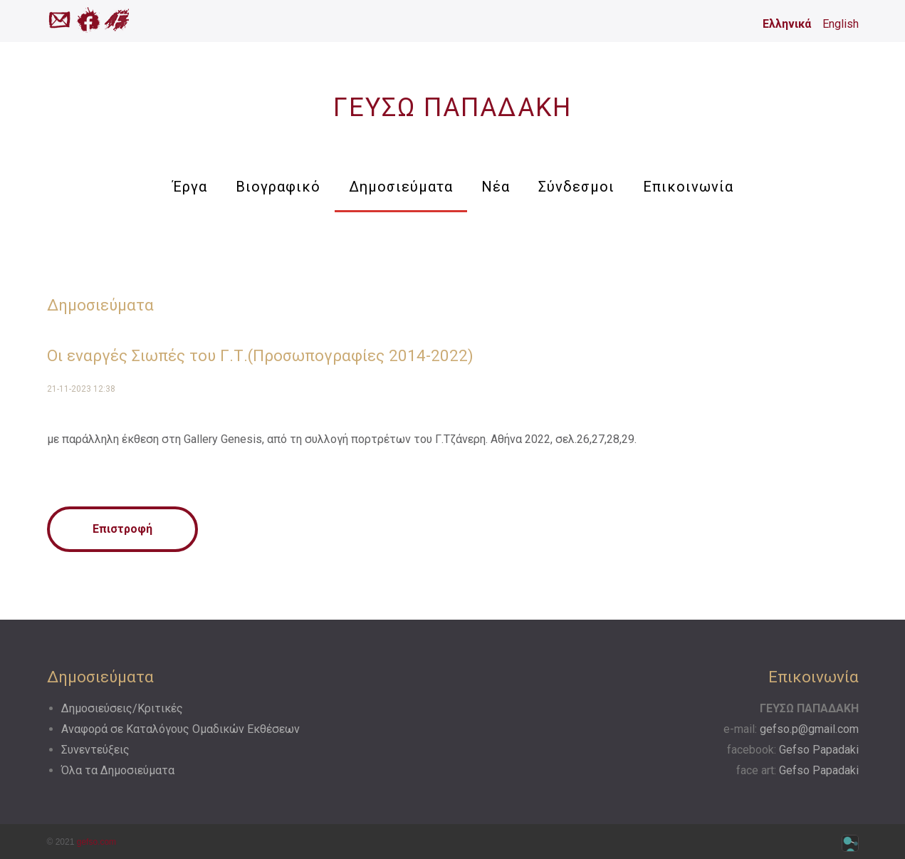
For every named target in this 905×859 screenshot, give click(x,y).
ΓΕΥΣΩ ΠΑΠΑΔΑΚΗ (452, 108)
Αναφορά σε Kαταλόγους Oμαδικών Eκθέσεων (180, 729)
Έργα (189, 186)
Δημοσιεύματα (401, 186)
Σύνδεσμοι (576, 186)
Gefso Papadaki (819, 749)
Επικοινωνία (688, 186)
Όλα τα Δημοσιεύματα (117, 770)
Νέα (495, 186)
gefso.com (96, 842)
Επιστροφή (122, 529)
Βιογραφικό (278, 186)
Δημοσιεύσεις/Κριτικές (122, 708)
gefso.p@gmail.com (809, 729)
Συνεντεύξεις (95, 749)
